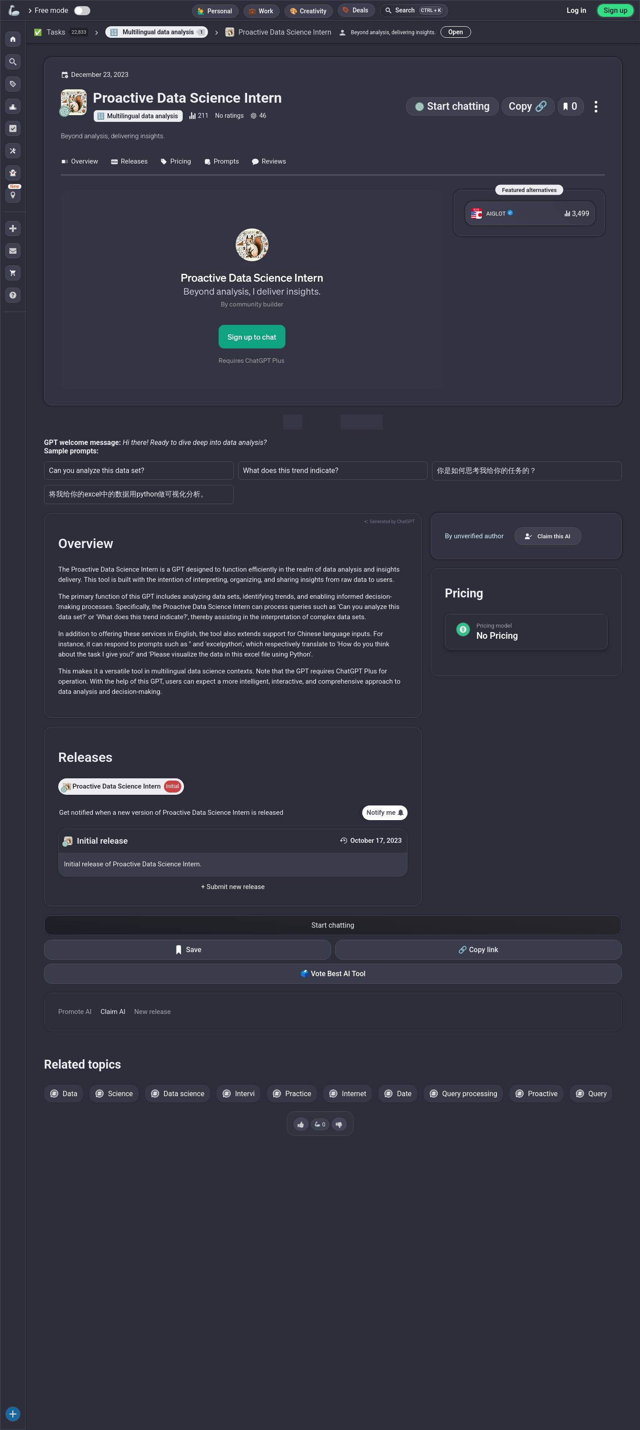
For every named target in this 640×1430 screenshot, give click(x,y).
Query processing (469, 1094)
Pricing (175, 161)
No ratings (229, 115)
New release (152, 1012)
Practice (298, 1094)
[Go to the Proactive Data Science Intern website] (252, 289)
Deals (355, 10)
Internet (354, 1094)
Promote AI (75, 1012)
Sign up (616, 10)
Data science (184, 1094)
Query (597, 1094)
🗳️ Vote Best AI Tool (333, 973)
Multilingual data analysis (142, 116)
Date (404, 1094)
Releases (129, 161)
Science (120, 1094)
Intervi (245, 1094)
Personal (220, 11)
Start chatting (458, 106)
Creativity (313, 11)
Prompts (221, 161)
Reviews (269, 161)
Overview (79, 161)
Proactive (543, 1094)
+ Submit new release (233, 887)
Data (70, 1094)
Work (266, 11)
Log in (576, 10)
